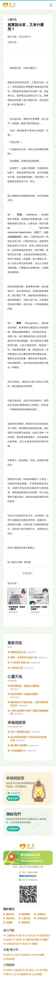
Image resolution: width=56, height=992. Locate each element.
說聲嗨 (9, 922)
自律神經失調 (12, 943)
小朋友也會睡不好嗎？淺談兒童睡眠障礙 (29, 712)
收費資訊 (41, 914)
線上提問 (13, 798)
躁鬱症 (35, 943)
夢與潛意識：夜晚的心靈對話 (24, 685)
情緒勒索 (24, 974)
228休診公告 (16, 667)
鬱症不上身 (11, 974)
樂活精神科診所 (28, 876)
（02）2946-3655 (28, 872)
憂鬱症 (45, 939)
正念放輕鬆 (37, 974)
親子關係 (43, 970)
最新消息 (10, 918)
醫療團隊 (26, 914)
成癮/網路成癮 (32, 939)
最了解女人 (30, 970)
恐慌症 (9, 939)
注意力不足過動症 (22, 954)
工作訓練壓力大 (18, 750)
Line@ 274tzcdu (28, 879)
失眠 (20, 935)
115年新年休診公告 (20, 662)
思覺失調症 (44, 935)
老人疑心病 (30, 935)
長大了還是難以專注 (20, 731)
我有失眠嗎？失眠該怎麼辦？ (24, 694)
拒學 (8, 954)
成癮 (8, 970)
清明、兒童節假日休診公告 (23, 657)
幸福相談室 (14, 793)
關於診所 (10, 914)
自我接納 (18, 970)
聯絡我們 (26, 922)
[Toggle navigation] (51, 5)
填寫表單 (13, 828)
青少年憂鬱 (39, 954)
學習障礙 (10, 959)
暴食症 (25, 943)
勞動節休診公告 (18, 652)
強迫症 (19, 939)
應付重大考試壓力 (19, 745)
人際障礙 (10, 935)
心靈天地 (26, 918)
